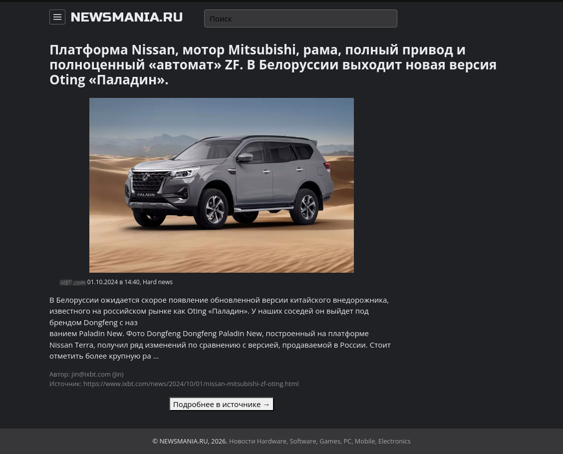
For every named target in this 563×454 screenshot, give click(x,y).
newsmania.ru (126, 17)
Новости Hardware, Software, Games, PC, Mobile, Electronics (320, 441)
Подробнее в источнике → (221, 404)
